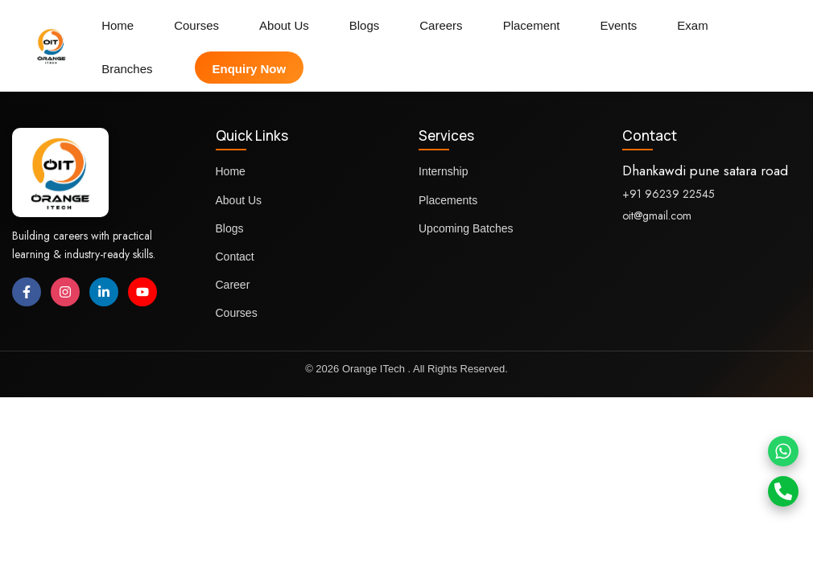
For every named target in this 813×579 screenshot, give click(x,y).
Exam (692, 25)
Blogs (364, 25)
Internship (443, 171)
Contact (235, 256)
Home (117, 25)
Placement (531, 25)
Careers (440, 25)
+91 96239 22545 (668, 194)
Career (233, 284)
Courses (196, 25)
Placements (448, 200)
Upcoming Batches (466, 228)
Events (619, 25)
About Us (284, 25)
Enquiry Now (250, 69)
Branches (126, 69)
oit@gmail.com (656, 215)
